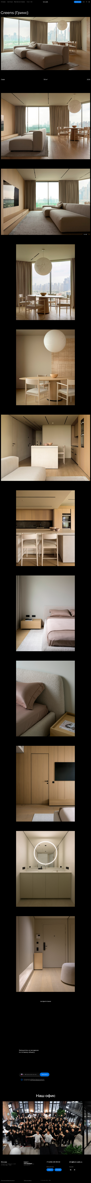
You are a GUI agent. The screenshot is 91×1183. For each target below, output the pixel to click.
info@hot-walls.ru (75, 1162)
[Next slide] (83, 1128)
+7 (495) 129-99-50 (53, 1162)
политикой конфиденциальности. (37, 1080)
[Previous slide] (8, 1128)
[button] (77, 2)
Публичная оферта (27, 1180)
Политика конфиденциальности (8, 1180)
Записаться (45, 1074)
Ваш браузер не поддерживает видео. (45, 1065)
